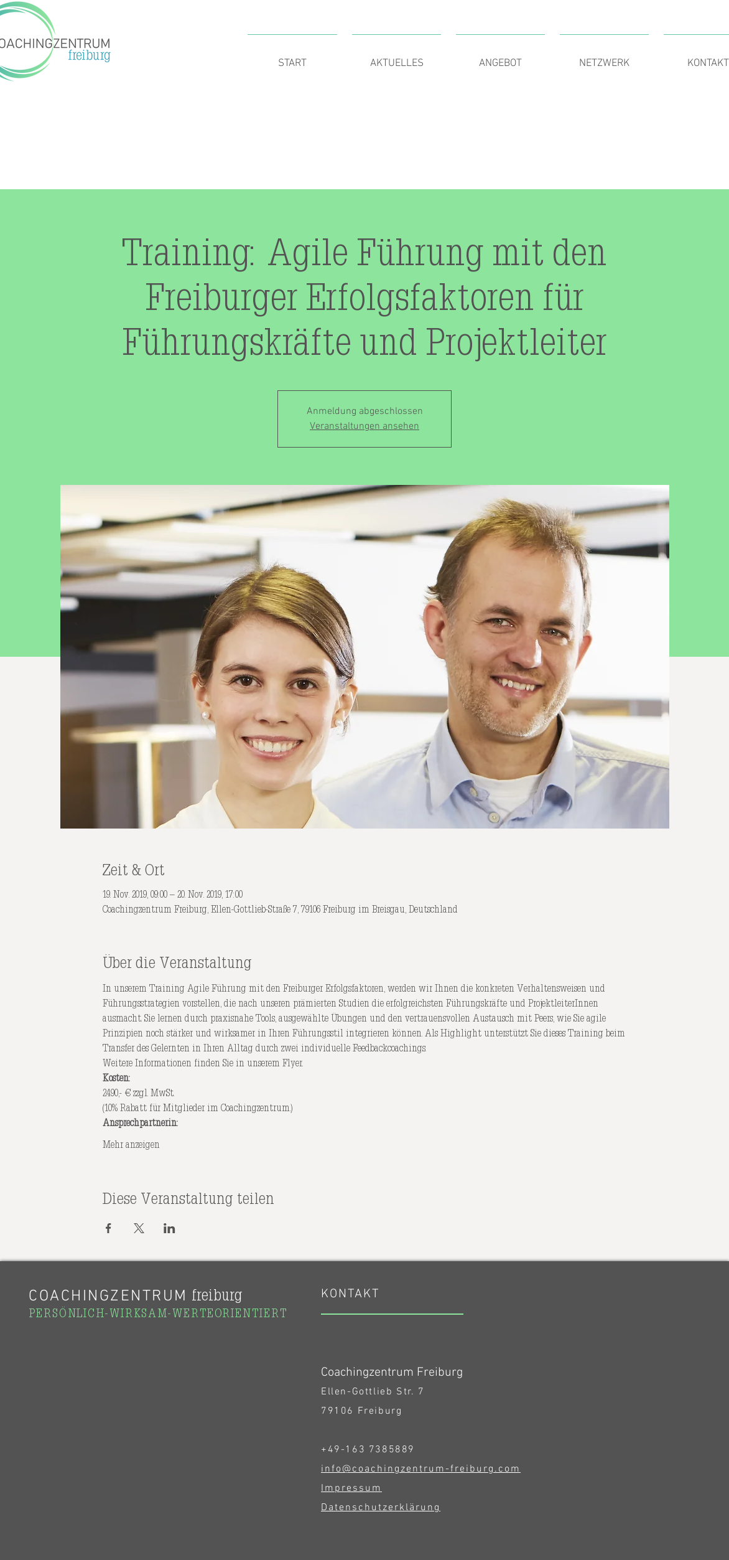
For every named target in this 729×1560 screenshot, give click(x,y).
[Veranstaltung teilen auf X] (139, 1228)
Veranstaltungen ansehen (364, 426)
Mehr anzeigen (131, 1144)
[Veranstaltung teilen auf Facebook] (108, 1228)
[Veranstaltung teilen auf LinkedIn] (169, 1228)
